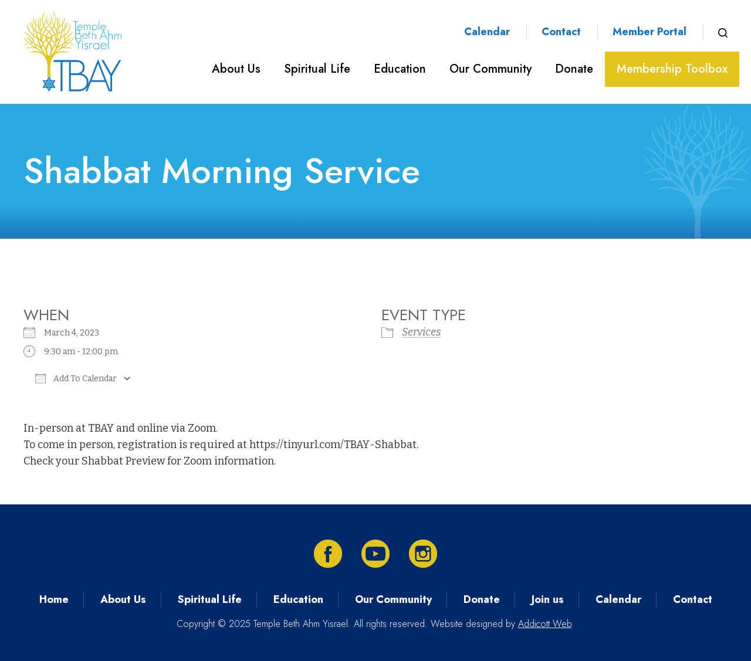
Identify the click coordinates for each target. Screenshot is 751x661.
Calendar (487, 31)
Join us (548, 599)
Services (421, 332)
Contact (561, 31)
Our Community (490, 68)
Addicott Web (544, 624)
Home (54, 599)
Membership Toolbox (672, 68)
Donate (574, 68)
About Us (236, 68)
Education (400, 68)
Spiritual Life (317, 68)
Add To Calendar (76, 378)
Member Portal (649, 31)
